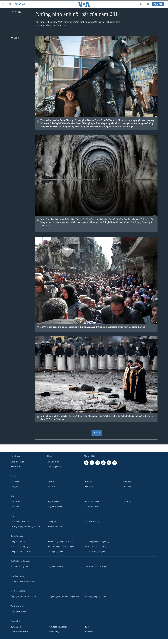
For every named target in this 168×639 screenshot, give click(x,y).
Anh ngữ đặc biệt (55, 551)
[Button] (15, 38)
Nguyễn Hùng (54, 501)
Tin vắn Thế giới (55, 526)
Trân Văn (127, 501)
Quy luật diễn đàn (55, 566)
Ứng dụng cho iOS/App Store (23, 596)
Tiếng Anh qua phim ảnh (21, 551)
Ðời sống (89, 486)
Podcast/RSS (16, 466)
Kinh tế (88, 481)
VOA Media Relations (57, 626)
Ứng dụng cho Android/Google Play (63, 596)
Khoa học (127, 481)
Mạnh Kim (15, 501)
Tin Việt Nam (53, 461)
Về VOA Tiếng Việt (19, 566)
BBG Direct (15, 626)
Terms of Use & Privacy (95, 566)
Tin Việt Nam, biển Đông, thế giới (25, 526)
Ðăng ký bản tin (17, 461)
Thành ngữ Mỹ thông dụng (97, 541)
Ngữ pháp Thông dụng (20, 546)
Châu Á (51, 481)
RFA (87, 626)
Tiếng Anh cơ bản (18, 541)
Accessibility (53, 631)
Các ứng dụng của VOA (95, 596)
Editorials (89, 631)
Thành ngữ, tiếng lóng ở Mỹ (60, 541)
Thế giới (14, 486)
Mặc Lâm (14, 506)
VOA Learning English (95, 551)
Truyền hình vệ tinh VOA (21, 521)
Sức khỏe (127, 486)
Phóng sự (52, 521)
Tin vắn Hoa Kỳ (92, 521)
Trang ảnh (20, 4)
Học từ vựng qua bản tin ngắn (61, 546)
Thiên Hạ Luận (91, 506)
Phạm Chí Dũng (55, 506)
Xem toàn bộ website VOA (22, 581)
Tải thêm (96, 432)
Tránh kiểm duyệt (18, 611)
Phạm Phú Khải (92, 501)
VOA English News (19, 631)
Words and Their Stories (95, 546)
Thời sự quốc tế (54, 466)
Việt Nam (14, 481)
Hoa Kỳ (51, 486)
